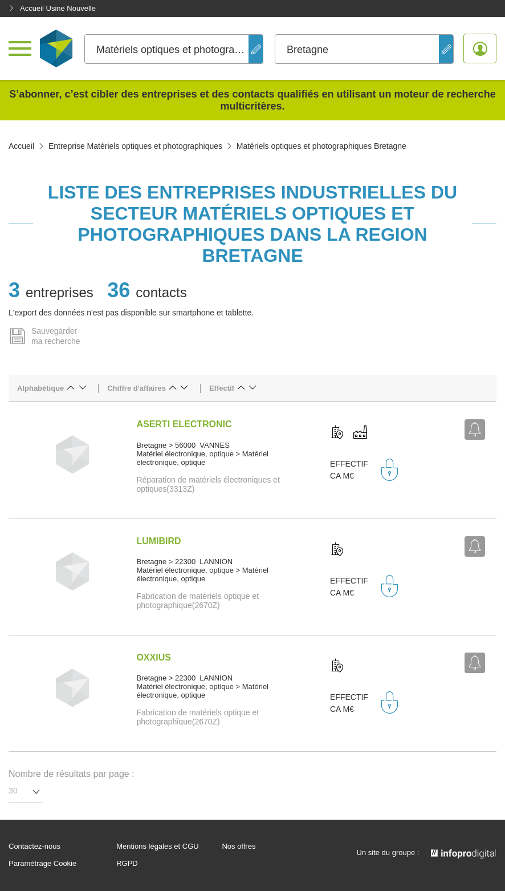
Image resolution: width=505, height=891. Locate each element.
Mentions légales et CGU (157, 846)
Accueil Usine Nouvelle (52, 8)
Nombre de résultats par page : (72, 774)
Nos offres (238, 846)
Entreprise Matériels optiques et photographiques (135, 146)
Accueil (21, 146)
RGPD (127, 864)
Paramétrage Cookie (42, 864)
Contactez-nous (34, 846)
